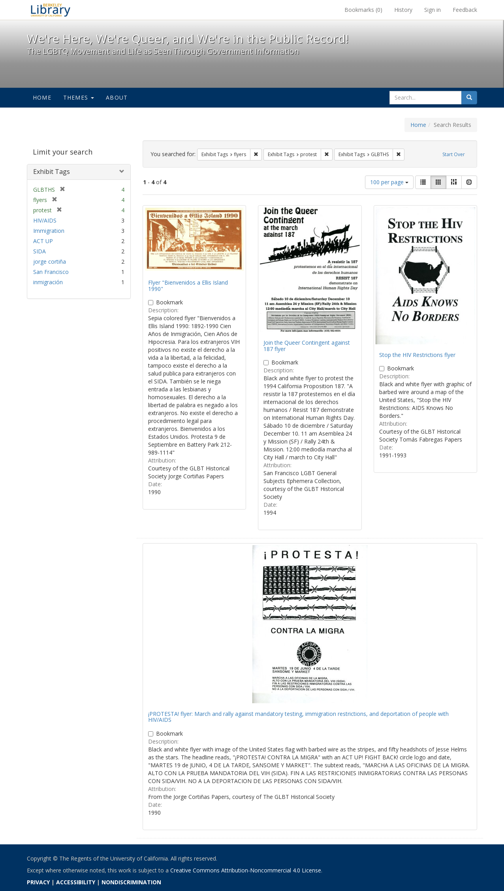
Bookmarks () (363, 9)
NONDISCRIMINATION (131, 882)
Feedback (465, 9)
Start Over (453, 154)
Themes (78, 97)
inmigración (48, 282)
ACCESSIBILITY (75, 882)
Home (42, 97)
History (403, 9)
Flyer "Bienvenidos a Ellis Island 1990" (188, 285)
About (117, 97)
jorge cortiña (49, 261)
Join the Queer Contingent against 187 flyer (306, 345)
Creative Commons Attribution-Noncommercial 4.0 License (245, 870)
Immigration (48, 230)
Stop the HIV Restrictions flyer (417, 355)
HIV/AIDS (44, 220)
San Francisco (51, 272)
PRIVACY (38, 882)
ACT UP (43, 241)
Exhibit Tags (51, 171)
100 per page (389, 182)
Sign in (432, 9)
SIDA (39, 251)
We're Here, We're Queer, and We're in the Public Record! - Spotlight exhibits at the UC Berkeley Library (50, 10)
